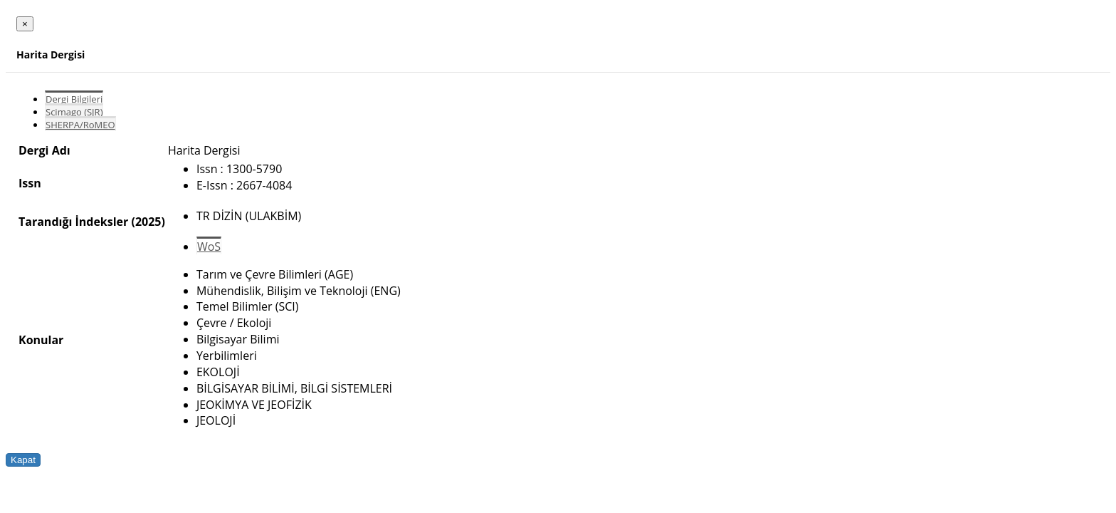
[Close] (24, 23)
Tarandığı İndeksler (73, 221)
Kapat (23, 460)
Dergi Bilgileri (74, 99)
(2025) (147, 221)
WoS (209, 246)
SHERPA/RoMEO (80, 124)
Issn (30, 183)
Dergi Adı (44, 150)
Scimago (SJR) (74, 111)
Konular (41, 340)
